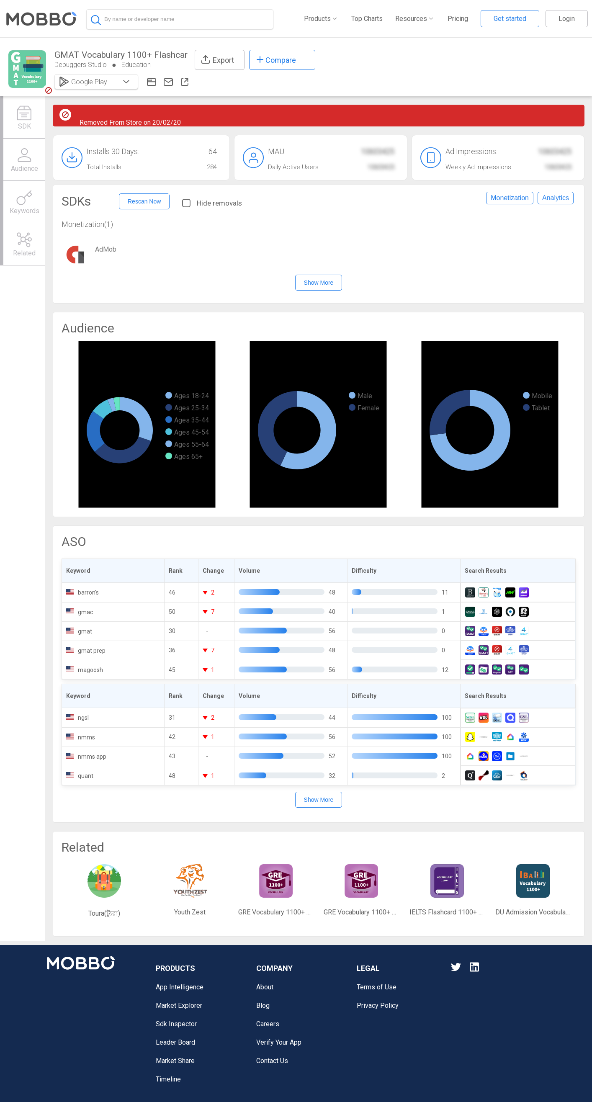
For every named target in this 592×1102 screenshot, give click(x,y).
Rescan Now (144, 201)
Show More (319, 282)
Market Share (175, 1061)
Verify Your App (278, 1042)
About (264, 987)
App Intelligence (179, 987)
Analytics (555, 197)
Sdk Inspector (176, 1024)
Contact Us (272, 1061)
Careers (267, 1024)
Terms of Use (376, 987)
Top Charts (367, 19)
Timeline (168, 1079)
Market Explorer (179, 1005)
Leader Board (175, 1042)
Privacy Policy (378, 1005)
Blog (263, 1005)
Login (567, 19)
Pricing (458, 19)
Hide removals (212, 203)
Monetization (510, 197)
